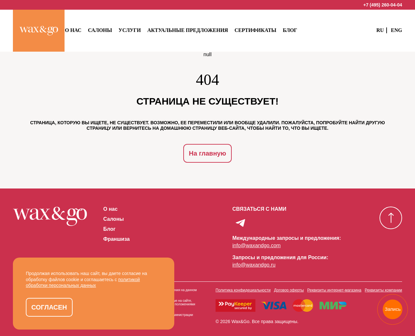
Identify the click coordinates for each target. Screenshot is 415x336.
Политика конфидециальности (243, 284)
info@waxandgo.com (256, 239)
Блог (302, 30)
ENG (396, 30)
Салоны (112, 30)
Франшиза (116, 237)
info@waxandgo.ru (254, 259)
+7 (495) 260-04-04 (382, 4)
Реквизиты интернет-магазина (334, 284)
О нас (85, 30)
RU (380, 30)
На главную (207, 152)
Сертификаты (268, 30)
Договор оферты (289, 284)
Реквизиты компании (383, 284)
